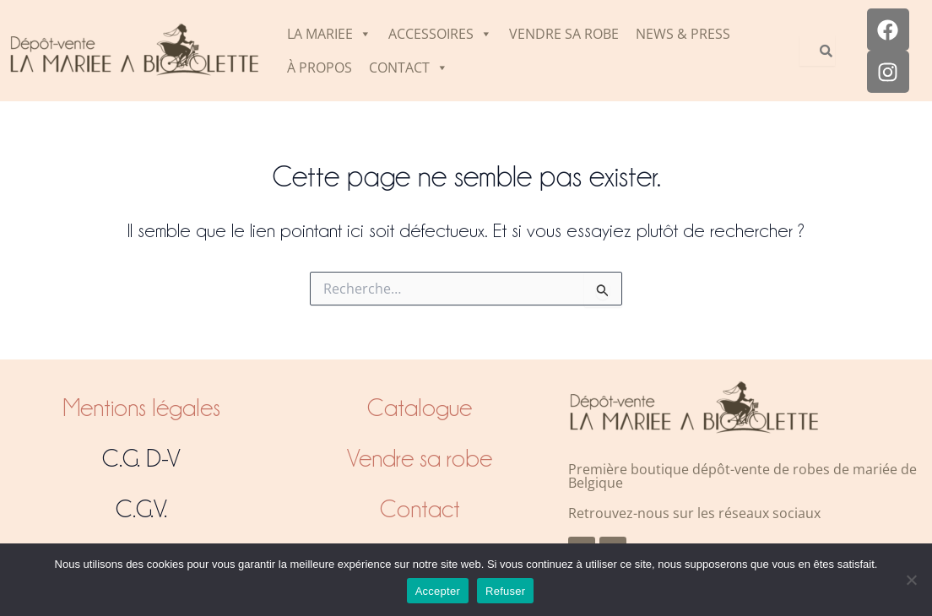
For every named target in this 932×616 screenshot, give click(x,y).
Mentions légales (141, 407)
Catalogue (419, 407)
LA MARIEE (329, 34)
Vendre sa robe (419, 458)
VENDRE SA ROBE (564, 33)
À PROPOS (319, 67)
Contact (420, 508)
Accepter (437, 591)
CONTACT (408, 67)
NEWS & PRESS (683, 33)
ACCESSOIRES (440, 34)
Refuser (505, 591)
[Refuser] (910, 579)
